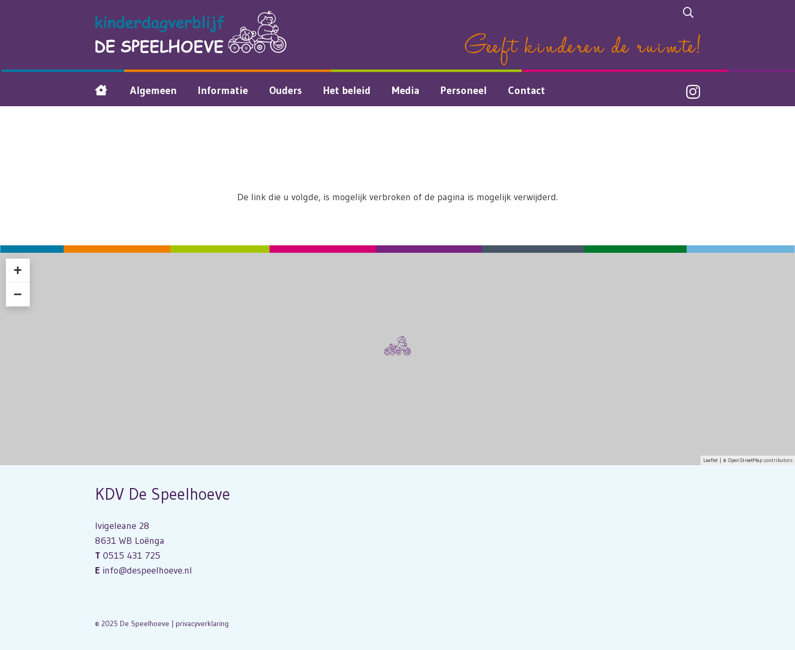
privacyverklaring (202, 623)
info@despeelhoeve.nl (147, 570)
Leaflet (710, 460)
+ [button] (17, 270)
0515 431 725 (131, 555)
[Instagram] (693, 92)
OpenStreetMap (745, 460)
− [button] (17, 294)
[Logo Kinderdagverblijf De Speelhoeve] (191, 32)
